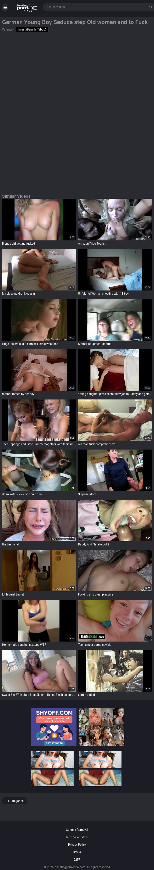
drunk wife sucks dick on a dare (22, 494)
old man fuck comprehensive (96, 444)
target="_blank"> (39, 219)
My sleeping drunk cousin (18, 293)
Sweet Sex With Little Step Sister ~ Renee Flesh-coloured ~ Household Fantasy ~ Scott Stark (39, 694)
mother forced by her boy (18, 394)
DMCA (77, 852)
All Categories (15, 801)
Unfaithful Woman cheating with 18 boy (103, 293)
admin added (86, 694)
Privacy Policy (77, 844)
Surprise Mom (87, 494)
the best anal (10, 544)
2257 (77, 859)
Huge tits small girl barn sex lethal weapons (30, 344)
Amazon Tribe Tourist (92, 243)
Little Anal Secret (13, 594)
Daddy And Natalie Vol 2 (93, 544)
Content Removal (77, 829)
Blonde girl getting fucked (18, 243)
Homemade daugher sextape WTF (24, 644)
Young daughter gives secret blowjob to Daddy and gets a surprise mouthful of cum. (115, 394)
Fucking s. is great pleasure (95, 594)
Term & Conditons (77, 837)
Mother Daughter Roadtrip (95, 344)
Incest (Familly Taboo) (32, 29)
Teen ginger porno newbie (94, 644)
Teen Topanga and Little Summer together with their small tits (39, 444)
